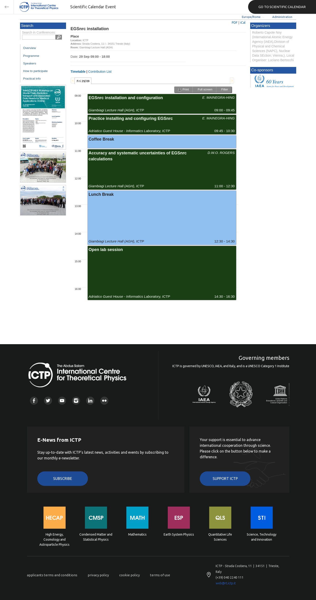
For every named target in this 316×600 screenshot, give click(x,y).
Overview (29, 48)
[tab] (83, 81)
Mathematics (137, 534)
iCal (243, 22)
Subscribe (62, 478)
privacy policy (98, 575)
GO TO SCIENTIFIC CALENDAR (282, 7)
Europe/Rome (251, 16)
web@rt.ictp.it (226, 583)
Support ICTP (225, 478)
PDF (235, 22)
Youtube (62, 401)
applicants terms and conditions (52, 575)
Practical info (32, 78)
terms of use (160, 575)
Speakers (29, 63)
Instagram (76, 401)
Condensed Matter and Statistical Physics (95, 537)
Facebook (34, 401)
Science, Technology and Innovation (261, 537)
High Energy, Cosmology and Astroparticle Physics (54, 539)
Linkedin (90, 401)
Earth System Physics (179, 534)
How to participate (35, 71)
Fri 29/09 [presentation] (83, 81)
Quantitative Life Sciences (220, 537)
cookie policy (129, 575)
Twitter (48, 401)
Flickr (104, 401)
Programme (31, 56)
